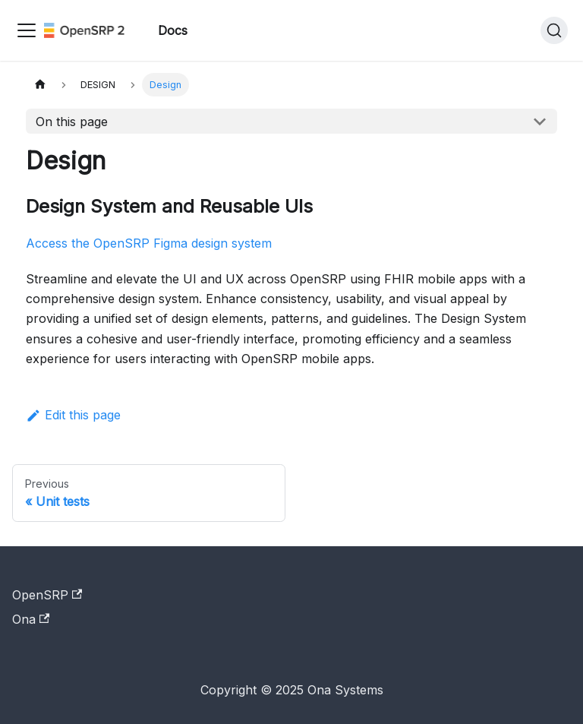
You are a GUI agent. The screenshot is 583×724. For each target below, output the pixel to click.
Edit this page (73, 414)
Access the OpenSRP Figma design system (149, 243)
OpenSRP (47, 594)
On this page (72, 121)
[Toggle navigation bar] (26, 30)
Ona (30, 619)
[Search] (554, 30)
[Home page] (40, 84)
